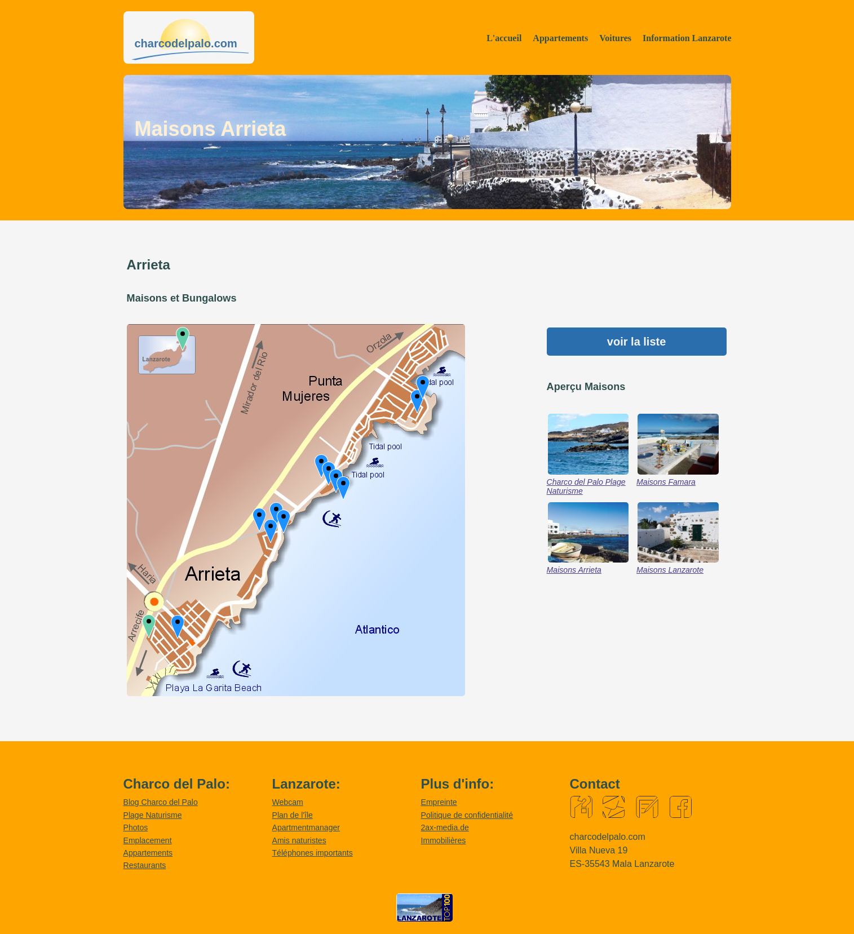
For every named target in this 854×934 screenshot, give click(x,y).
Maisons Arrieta (574, 569)
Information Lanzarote (687, 38)
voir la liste (636, 341)
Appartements (560, 38)
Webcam (287, 802)
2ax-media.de (445, 827)
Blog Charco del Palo (160, 802)
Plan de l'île (292, 815)
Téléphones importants (312, 852)
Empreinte (439, 802)
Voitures (615, 38)
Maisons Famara (666, 481)
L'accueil (503, 38)
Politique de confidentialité (467, 815)
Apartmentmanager (306, 827)
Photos (135, 827)
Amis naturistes (299, 840)
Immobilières (443, 840)
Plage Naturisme (152, 815)
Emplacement (147, 840)
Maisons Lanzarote (669, 569)
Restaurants (144, 865)
